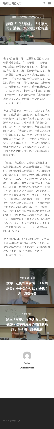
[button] (49, 3)
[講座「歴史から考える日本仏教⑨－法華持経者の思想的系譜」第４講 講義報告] (27, 322)
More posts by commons (27, 377)
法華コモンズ (12, 3)
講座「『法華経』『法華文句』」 (27, 16)
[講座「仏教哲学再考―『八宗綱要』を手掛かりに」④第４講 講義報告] (27, 286)
